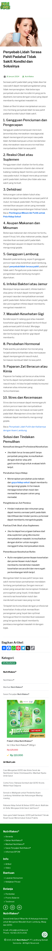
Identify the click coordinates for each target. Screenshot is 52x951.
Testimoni (8, 901)
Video (7, 868)
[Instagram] (12, 907)
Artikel (7, 864)
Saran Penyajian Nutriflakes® (17, 848)
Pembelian (9, 894)
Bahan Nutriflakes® (13, 840)
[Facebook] (5, 907)
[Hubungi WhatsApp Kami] (44, 934)
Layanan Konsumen (13, 878)
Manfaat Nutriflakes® (13, 844)
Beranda (8, 836)
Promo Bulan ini (11, 898)
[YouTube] (19, 907)
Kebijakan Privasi (11, 882)
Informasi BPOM (11, 852)
